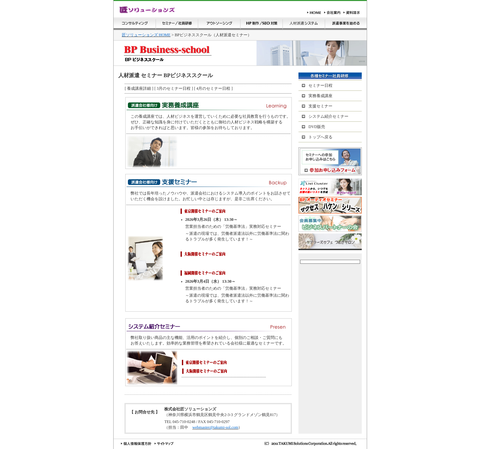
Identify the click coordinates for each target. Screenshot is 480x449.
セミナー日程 (320, 85)
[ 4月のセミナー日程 (212, 88)
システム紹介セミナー (328, 116)
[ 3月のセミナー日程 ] (173, 88)
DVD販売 (316, 126)
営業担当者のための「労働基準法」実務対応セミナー (233, 226)
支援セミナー (320, 106)
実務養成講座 (320, 95)
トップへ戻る (320, 137)
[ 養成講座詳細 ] (139, 88)
